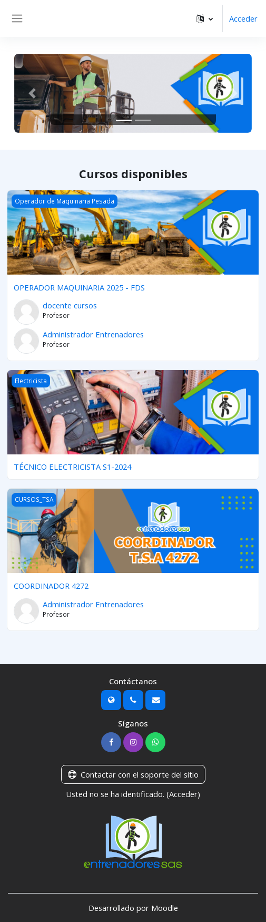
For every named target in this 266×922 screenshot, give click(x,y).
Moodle (164, 907)
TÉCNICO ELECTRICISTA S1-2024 (72, 466)
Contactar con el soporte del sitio (133, 774)
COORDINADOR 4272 (51, 585)
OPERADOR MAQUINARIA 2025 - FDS (79, 287)
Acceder (243, 18)
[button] (204, 18)
